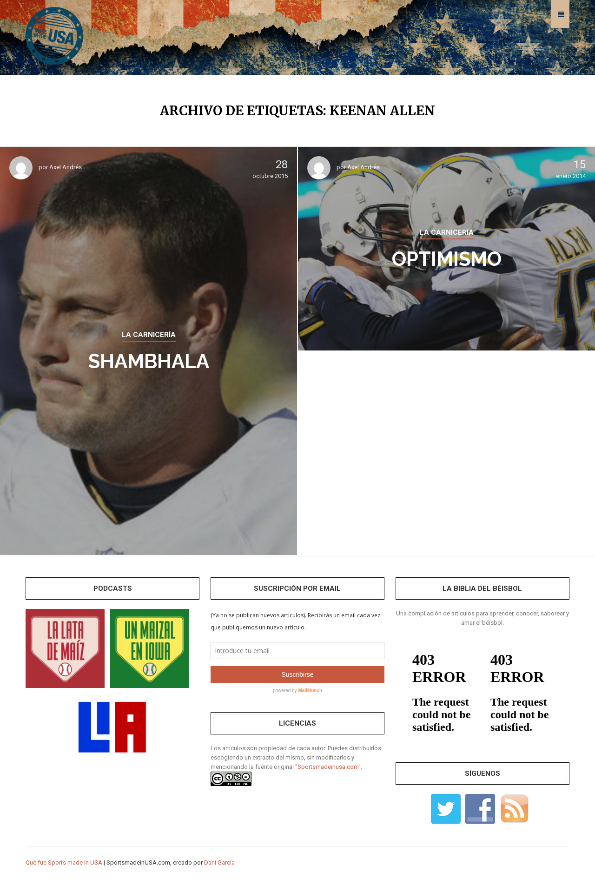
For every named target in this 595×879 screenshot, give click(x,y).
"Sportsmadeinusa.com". (328, 766)
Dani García (219, 862)
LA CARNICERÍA (149, 334)
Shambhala (148, 361)
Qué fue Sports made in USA (64, 862)
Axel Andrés (65, 167)
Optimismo (447, 259)
